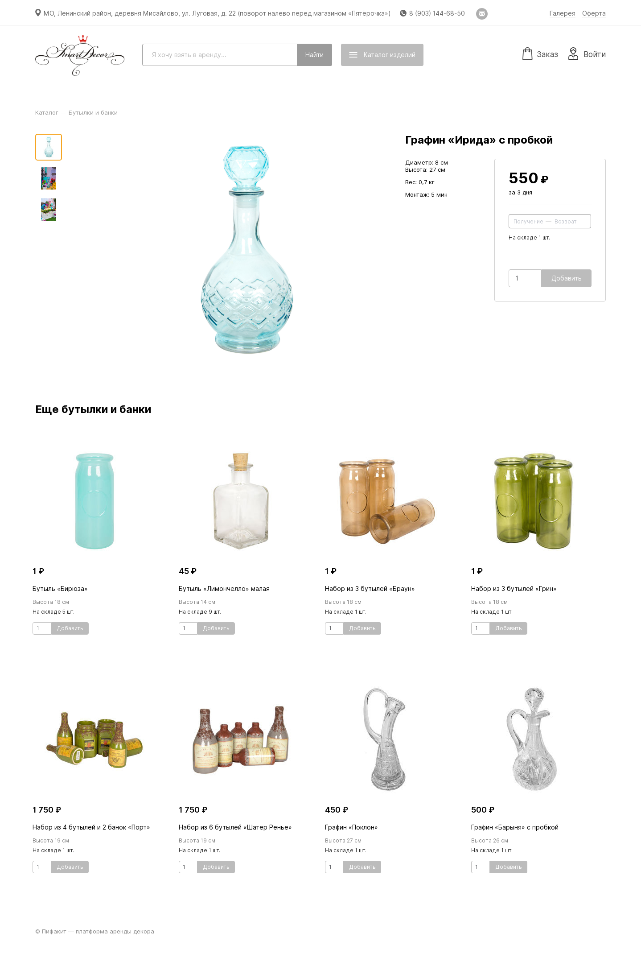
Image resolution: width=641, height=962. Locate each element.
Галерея (562, 13)
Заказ (540, 53)
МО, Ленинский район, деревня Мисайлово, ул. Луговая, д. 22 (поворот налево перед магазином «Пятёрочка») (217, 13)
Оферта (594, 13)
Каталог (46, 112)
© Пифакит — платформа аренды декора (94, 931)
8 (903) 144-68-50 (437, 13)
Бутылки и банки (93, 112)
